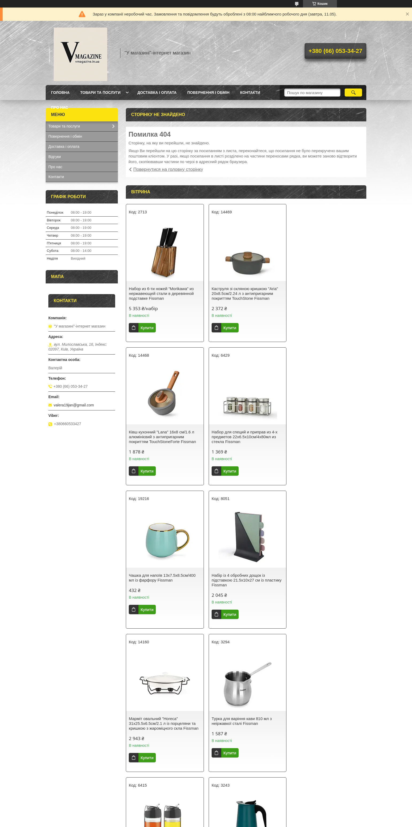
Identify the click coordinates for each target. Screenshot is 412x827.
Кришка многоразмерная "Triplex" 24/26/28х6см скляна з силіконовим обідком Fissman (325, 723)
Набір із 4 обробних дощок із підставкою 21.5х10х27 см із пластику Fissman (327, 437)
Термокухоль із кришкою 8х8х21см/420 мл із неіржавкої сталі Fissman (244, 723)
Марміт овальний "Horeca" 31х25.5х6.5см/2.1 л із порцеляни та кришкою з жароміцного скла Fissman (164, 580)
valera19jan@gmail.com (74, 405)
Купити (147, 327)
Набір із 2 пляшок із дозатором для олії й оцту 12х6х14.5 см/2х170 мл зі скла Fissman (325, 580)
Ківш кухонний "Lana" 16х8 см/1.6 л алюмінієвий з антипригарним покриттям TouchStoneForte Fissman (325, 293)
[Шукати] (353, 93)
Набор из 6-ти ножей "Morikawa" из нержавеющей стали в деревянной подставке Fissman (161, 293)
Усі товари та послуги (244, 786)
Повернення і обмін (208, 92)
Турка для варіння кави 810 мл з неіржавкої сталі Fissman (241, 577)
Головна (60, 92)
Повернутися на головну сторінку (168, 169)
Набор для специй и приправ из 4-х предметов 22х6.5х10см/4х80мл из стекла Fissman (162, 437)
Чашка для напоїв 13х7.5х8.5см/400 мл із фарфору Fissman (244, 434)
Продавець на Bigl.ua (206, 817)
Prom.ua (231, 812)
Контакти (250, 92)
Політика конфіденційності (250, 822)
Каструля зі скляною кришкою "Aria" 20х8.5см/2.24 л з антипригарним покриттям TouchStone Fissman (244, 293)
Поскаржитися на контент (208, 822)
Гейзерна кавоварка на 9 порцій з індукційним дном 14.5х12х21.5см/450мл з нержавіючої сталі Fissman (163, 725)
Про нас (59, 107)
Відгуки (54, 157)
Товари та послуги (100, 92)
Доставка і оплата (157, 92)
